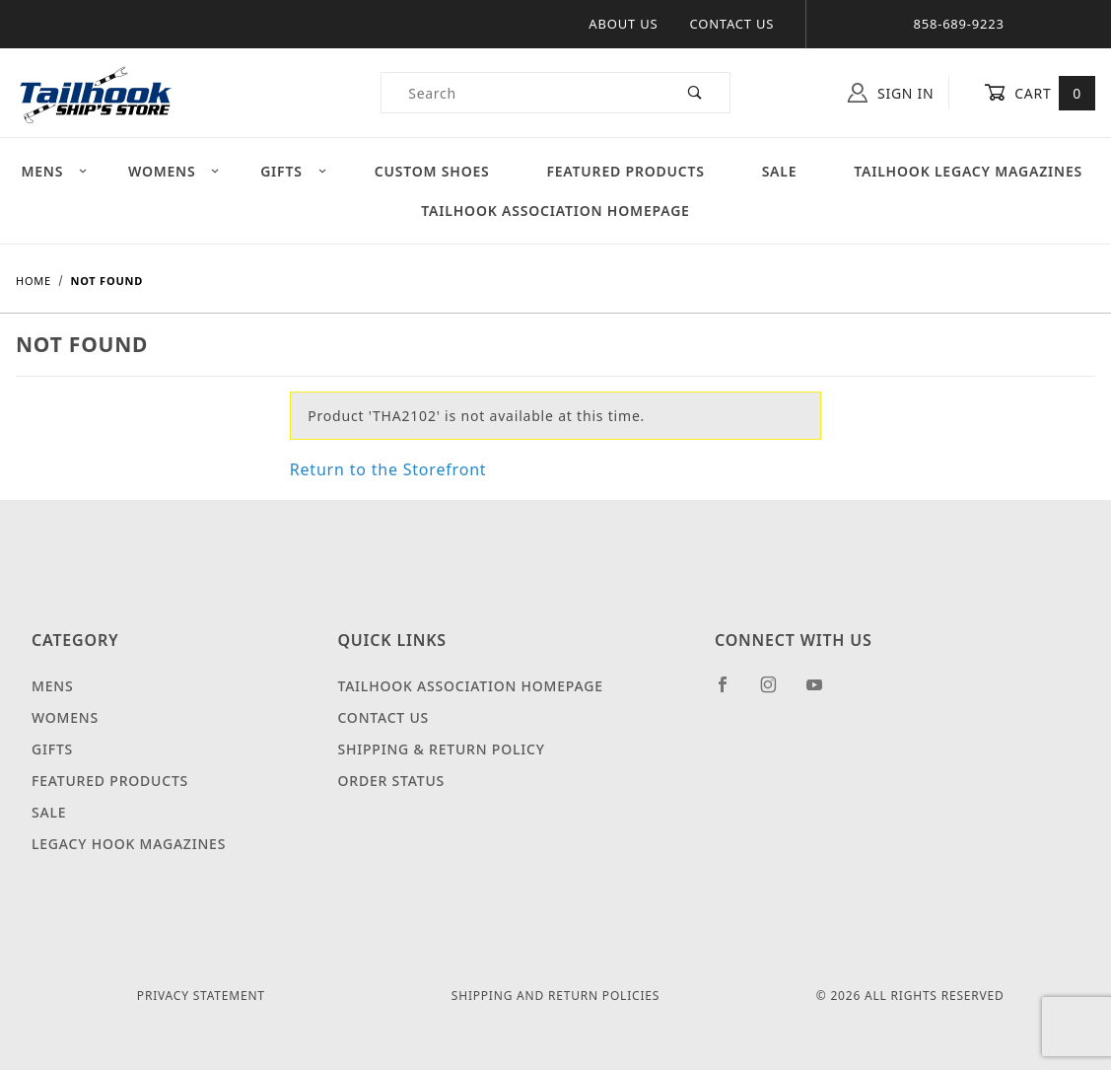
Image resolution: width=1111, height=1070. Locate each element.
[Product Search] (521, 92)
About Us (623, 24)
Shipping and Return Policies (555, 995)
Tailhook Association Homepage (555, 210)
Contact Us (731, 24)
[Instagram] (777, 692)
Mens (54, 171)
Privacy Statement (201, 995)
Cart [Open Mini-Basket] (1039, 92)
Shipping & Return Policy (440, 749)
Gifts (293, 171)
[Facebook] (731, 692)
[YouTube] (823, 692)
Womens (174, 171)
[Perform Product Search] (695, 92)
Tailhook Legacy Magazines (968, 171)
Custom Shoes (432, 171)
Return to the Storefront (388, 469)
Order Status (391, 780)
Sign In (891, 93)
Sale (780, 171)
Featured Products (625, 171)
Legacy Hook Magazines (129, 843)
